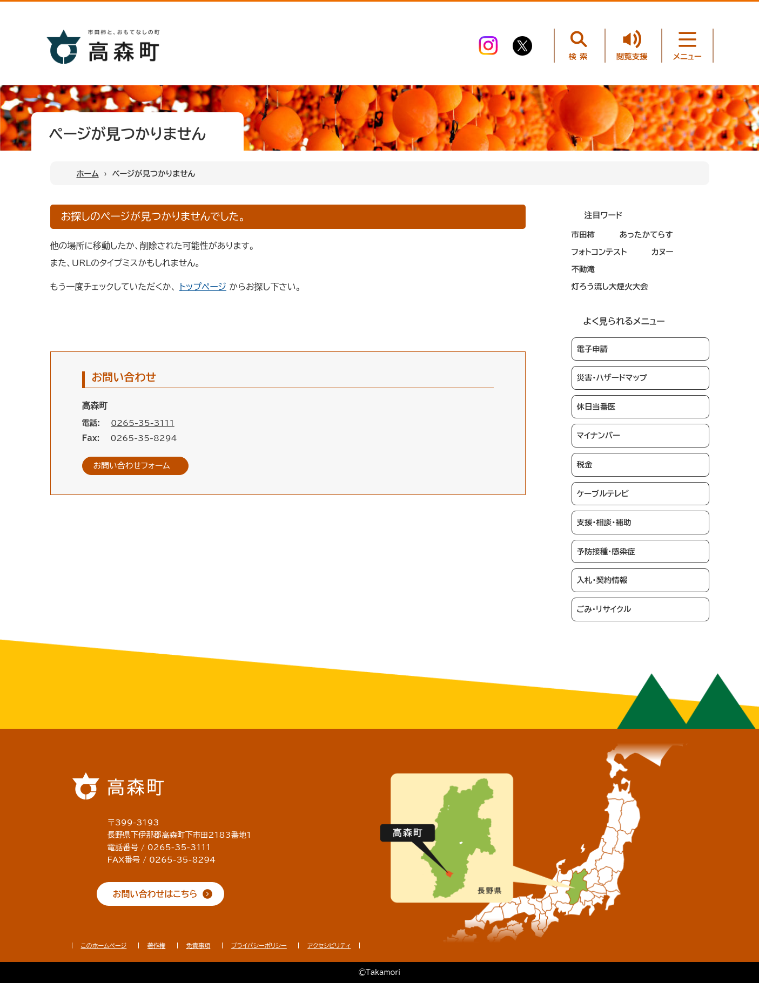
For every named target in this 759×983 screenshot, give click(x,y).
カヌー (662, 252)
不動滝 (583, 269)
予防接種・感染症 (606, 551)
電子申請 (592, 349)
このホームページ (104, 945)
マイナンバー (598, 435)
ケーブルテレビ (603, 494)
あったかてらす (646, 235)
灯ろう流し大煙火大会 (610, 286)
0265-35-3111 (142, 423)
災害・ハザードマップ (612, 378)
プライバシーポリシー (259, 945)
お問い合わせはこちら (155, 894)
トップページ (202, 286)
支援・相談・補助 (604, 522)
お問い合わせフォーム (131, 466)
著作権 (156, 945)
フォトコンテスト (599, 252)
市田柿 (583, 235)
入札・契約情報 (602, 580)
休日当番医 (596, 407)
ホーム (88, 174)
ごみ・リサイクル (604, 609)
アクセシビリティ (329, 945)
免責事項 (198, 945)
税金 (585, 464)
